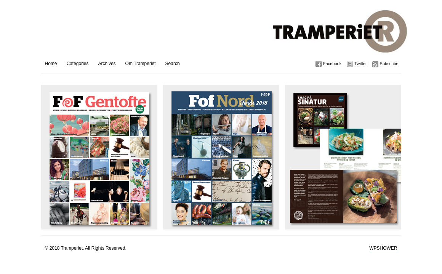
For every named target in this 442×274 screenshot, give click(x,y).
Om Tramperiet (140, 63)
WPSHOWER (383, 248)
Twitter (360, 63)
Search (172, 63)
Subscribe (389, 63)
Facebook (332, 63)
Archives (107, 63)
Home (51, 63)
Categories (78, 63)
